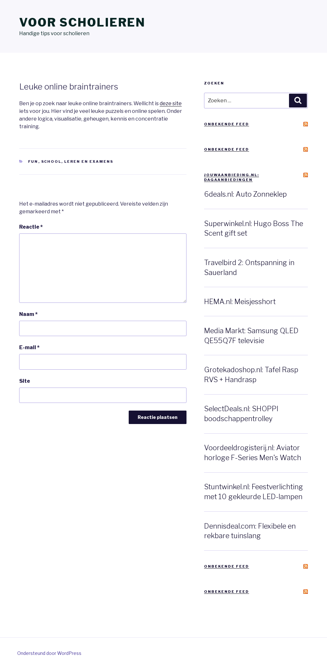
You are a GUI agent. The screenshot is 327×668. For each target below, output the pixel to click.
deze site (171, 103)
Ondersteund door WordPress (49, 653)
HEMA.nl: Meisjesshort (240, 301)
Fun (33, 161)
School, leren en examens (77, 161)
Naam (28, 314)
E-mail (29, 347)
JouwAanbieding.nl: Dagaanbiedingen (231, 177)
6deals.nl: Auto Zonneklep (245, 194)
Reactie (31, 227)
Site (24, 381)
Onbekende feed (226, 124)
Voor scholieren (82, 22)
